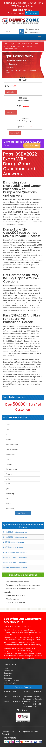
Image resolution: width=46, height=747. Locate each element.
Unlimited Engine (10, 683)
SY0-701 (16, 697)
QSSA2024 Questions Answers (14, 562)
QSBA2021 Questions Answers (15, 532)
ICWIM (6, 701)
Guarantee (8, 673)
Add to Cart (11, 92)
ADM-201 (7, 692)
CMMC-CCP (18, 701)
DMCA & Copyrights (11, 680)
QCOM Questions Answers (13, 542)
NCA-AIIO (36, 701)
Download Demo (32, 145)
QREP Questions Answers (13, 547)
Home (6, 44)
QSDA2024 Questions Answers (15, 552)
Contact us (8, 678)
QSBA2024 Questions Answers (15, 537)
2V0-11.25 (37, 704)
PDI (14, 692)
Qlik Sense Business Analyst (27, 44)
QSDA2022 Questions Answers (15, 567)
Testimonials (8, 670)
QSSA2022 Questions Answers (14, 557)
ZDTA (35, 706)
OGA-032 (26, 692)
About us (7, 675)
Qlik (12, 44)
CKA (5, 697)
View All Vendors (23, 513)
